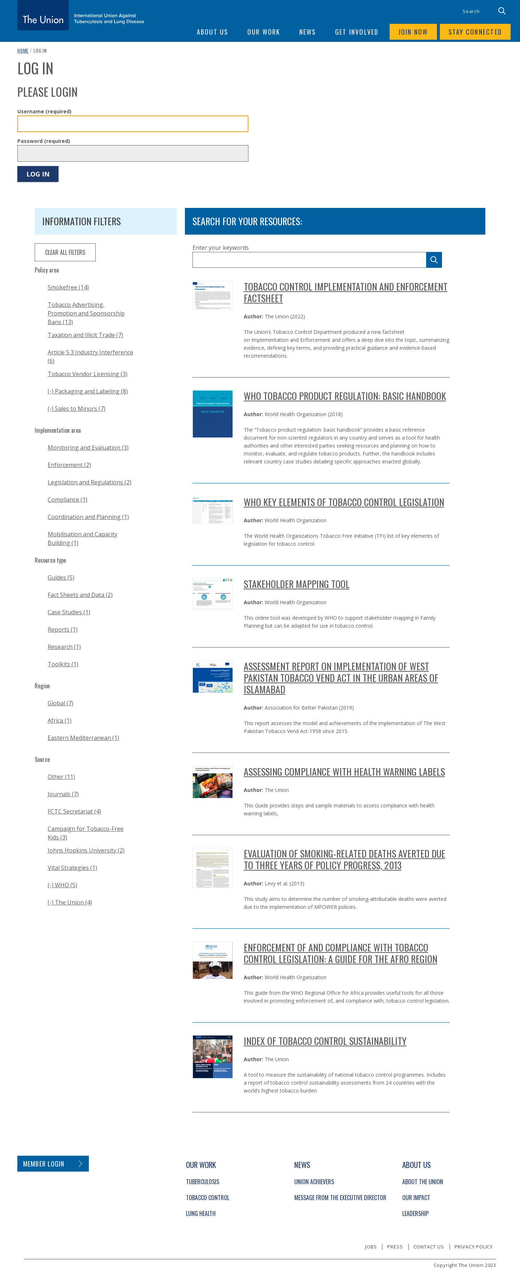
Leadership (415, 1213)
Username (44, 111)
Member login (44, 1163)
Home (23, 50)
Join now (413, 31)
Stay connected (475, 31)
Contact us (428, 1246)
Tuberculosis (202, 1181)
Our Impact (416, 1197)
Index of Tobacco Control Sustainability (325, 1041)
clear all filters (65, 252)
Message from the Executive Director (340, 1197)
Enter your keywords (220, 248)
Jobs (371, 1246)
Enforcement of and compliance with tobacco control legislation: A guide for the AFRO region (340, 953)
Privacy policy (474, 1246)
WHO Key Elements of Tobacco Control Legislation (344, 502)
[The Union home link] (80, 15)
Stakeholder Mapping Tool (297, 584)
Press (395, 1246)
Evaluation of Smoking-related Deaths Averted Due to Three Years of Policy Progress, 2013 (344, 859)
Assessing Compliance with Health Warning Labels (344, 771)
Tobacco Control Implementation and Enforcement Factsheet (345, 292)
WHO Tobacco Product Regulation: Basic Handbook (345, 396)
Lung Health (201, 1213)
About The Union (422, 1181)
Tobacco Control (207, 1197)
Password (43, 141)
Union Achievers (314, 1181)
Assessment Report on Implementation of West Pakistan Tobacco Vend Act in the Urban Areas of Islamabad (341, 677)
